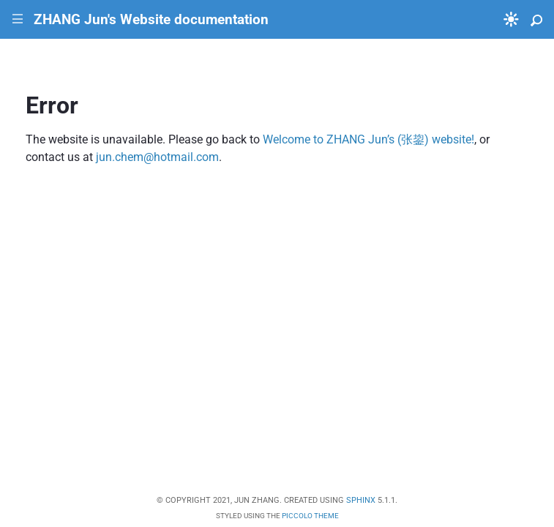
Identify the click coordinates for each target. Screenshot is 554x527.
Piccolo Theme (310, 516)
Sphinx (360, 500)
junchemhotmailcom (157, 157)
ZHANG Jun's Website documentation (151, 19)
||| (18, 19)
